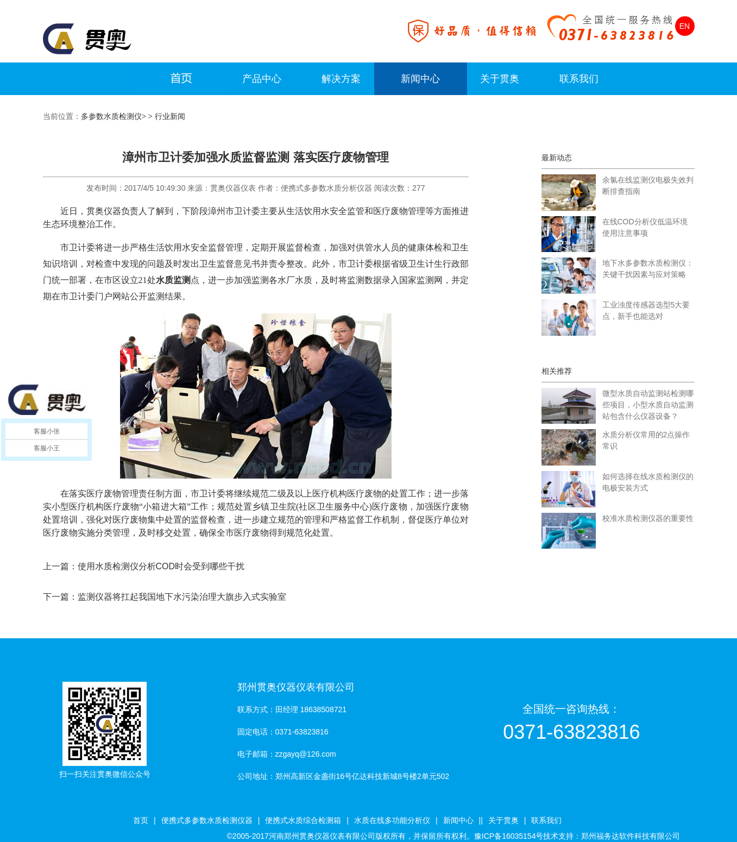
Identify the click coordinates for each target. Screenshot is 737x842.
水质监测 (173, 280)
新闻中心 (420, 78)
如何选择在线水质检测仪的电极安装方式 (648, 482)
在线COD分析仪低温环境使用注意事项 (645, 227)
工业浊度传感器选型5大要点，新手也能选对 (646, 310)
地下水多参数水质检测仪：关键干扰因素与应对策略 (648, 269)
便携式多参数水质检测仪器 (207, 820)
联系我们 (579, 78)
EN (684, 26)
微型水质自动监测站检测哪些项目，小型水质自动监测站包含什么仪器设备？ (648, 404)
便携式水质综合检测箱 (303, 820)
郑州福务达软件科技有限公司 (630, 836)
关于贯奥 (499, 78)
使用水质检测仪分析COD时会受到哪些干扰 (161, 566)
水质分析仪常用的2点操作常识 (646, 440)
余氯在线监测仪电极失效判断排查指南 (648, 185)
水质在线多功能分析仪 (392, 820)
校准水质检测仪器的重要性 (648, 518)
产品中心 (261, 78)
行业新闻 (170, 116)
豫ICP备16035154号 (509, 836)
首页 (140, 820)
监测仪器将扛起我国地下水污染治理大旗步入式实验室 (182, 596)
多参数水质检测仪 (111, 116)
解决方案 (341, 78)
